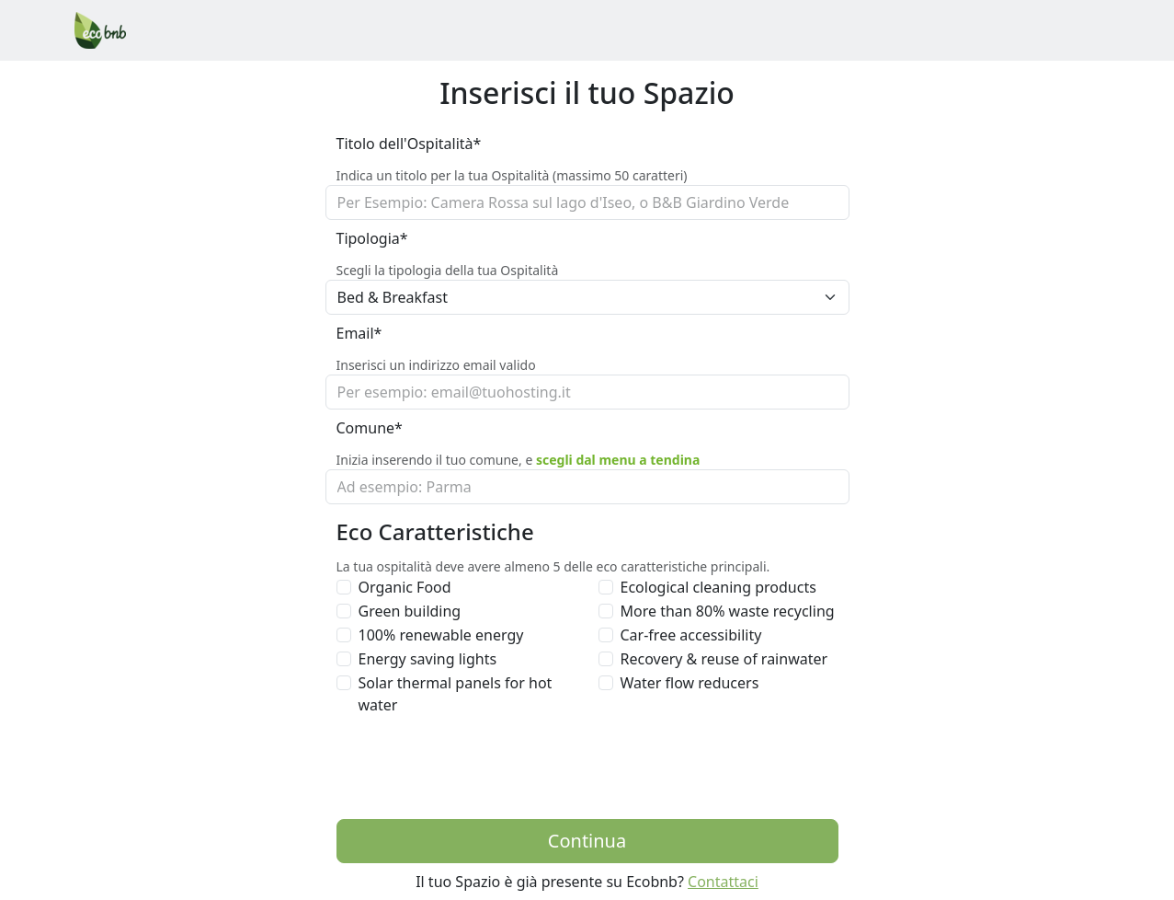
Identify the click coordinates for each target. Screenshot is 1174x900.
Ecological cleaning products (718, 587)
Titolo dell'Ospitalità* (409, 143)
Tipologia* (372, 238)
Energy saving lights (428, 659)
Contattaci (723, 881)
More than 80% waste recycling (728, 611)
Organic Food (405, 587)
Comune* (369, 428)
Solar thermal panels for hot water (456, 694)
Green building (410, 611)
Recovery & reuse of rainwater (724, 659)
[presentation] (476, 768)
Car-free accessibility (691, 635)
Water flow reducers (690, 683)
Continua (587, 840)
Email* (359, 333)
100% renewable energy (441, 635)
